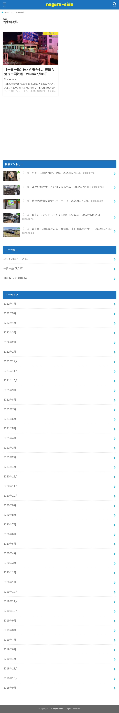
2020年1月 (9, 582)
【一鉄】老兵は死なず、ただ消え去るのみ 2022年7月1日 (53, 188)
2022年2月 (9, 342)
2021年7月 (9, 409)
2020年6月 (9, 534)
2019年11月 (10, 601)
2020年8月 (9, 514)
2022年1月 (9, 351)
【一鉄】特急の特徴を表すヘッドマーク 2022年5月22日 (53, 202)
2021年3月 (9, 447)
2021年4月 (9, 438)
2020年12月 (10, 476)
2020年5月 (9, 543)
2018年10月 (10, 678)
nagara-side (59, 4)
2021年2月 (9, 457)
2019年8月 (9, 630)
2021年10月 (10, 380)
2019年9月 (9, 620)
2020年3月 (9, 562)
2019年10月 (10, 610)
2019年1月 (9, 658)
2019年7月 (9, 639)
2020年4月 (9, 553)
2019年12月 (10, 591)
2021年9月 (9, 390)
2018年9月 (9, 687)
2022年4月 (9, 322)
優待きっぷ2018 (15, 277)
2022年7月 (9, 303)
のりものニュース (16, 258)
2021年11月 (10, 370)
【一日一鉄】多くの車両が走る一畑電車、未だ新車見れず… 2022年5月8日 (57, 232)
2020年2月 (9, 572)
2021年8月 (9, 399)
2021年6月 (9, 418)
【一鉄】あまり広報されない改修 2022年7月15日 (49, 174)
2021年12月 (10, 361)
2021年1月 (9, 466)
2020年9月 (9, 505)
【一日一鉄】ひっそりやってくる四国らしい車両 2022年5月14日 (51, 218)
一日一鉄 (13, 268)
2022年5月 (9, 313)
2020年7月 (9, 524)
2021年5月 (9, 428)
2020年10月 (10, 495)
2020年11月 (10, 485)
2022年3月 (9, 332)
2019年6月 (9, 649)
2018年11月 (10, 668)
